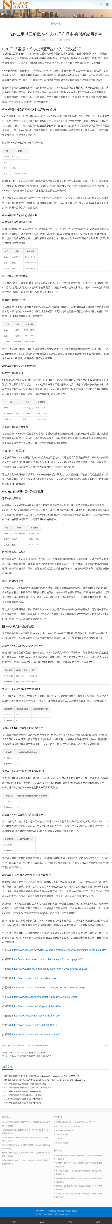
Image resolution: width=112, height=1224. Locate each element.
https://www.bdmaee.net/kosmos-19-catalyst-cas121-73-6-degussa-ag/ (48, 987)
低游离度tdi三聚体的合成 (63, 1130)
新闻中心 (56, 23)
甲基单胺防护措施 (61, 1143)
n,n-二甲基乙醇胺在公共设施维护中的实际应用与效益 (25, 1084)
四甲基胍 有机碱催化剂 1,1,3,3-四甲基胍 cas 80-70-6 (74, 1122)
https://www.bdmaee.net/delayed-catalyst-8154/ (36, 1006)
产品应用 (58, 1117)
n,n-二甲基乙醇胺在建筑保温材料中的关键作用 (28, 1053)
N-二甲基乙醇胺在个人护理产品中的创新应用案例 (28, 1045)
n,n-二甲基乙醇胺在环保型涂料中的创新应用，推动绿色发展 (27, 1088)
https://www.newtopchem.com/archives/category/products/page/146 (47, 959)
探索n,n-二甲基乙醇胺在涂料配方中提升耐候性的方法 (30, 1056)
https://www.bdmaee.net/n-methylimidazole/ (34, 978)
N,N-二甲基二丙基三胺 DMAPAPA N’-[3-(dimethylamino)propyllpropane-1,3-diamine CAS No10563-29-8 (44, 1080)
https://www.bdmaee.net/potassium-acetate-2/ (36, 1034)
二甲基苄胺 (58, 1139)
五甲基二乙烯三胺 (61, 1135)
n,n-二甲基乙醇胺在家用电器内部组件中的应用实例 (24, 1103)
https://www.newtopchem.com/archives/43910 (36, 1015)
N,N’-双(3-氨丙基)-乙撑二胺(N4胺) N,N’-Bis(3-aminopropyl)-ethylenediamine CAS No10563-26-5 (41, 1076)
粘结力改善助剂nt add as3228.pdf (67, 1126)
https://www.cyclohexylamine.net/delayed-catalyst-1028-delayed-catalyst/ (50, 968)
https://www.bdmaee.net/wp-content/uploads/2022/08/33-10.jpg (44, 997)
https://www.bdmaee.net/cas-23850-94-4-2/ (34, 1025)
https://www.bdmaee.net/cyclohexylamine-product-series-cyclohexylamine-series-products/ (59, 950)
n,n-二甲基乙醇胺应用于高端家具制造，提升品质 (23, 1095)
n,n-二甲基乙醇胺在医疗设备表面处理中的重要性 (23, 1099)
